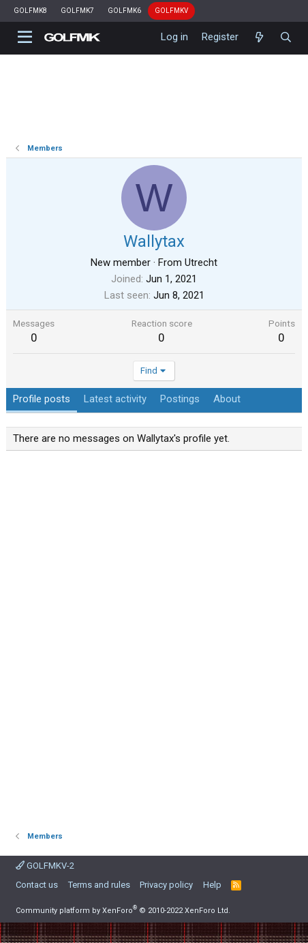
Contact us (37, 885)
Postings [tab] (180, 399)
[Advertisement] (154, 636)
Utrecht (201, 262)
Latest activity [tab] (115, 399)
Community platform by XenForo (123, 910)
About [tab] (227, 399)
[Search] (286, 37)
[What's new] (258, 37)
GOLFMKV (171, 10)
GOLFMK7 (77, 10)
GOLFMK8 (30, 10)
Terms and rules (99, 885)
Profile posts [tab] (41, 399)
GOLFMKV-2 (45, 865)
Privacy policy (166, 885)
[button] (25, 37)
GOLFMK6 (124, 10)
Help (212, 885)
